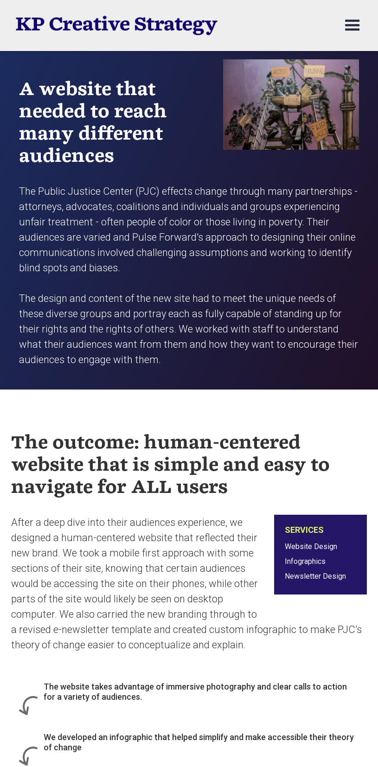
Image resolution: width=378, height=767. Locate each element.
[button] (348, 25)
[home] (116, 25)
